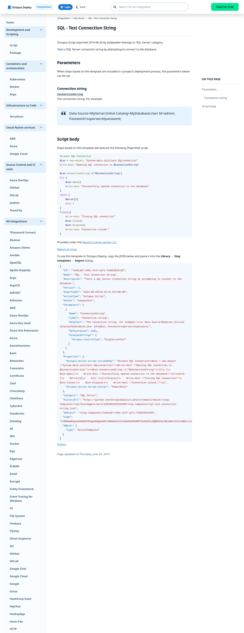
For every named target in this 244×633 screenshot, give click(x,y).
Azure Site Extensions (24, 330)
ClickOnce (16, 398)
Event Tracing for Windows (21, 499)
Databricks (17, 413)
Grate (13, 591)
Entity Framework (22, 489)
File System (17, 516)
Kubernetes (17, 79)
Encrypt (15, 481)
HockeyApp (17, 614)
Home (10, 22)
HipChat (15, 606)
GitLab (14, 195)
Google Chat (18, 569)
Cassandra (17, 368)
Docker (14, 87)
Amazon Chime (20, 247)
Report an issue (67, 249)
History (61, 444)
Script (14, 45)
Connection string (215, 98)
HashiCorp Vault (21, 599)
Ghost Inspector (20, 538)
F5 (11, 508)
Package (15, 53)
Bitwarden (17, 361)
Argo (13, 94)
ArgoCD (15, 285)
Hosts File (16, 621)
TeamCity (16, 210)
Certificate (17, 376)
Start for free (225, 7)
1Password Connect (23, 232)
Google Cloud (19, 154)
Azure (14, 146)
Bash (13, 353)
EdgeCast (16, 459)
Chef (13, 383)
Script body (209, 106)
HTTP (13, 629)
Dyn (12, 451)
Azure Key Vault (20, 323)
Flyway (14, 531)
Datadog (15, 421)
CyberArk (16, 406)
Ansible (15, 255)
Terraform (16, 116)
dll (11, 429)
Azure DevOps (19, 180)
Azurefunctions (20, 345)
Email (13, 474)
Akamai (15, 240)
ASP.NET (15, 293)
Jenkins (15, 203)
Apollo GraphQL (20, 270)
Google (14, 584)
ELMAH (14, 466)
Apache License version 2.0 (99, 242)
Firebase (15, 523)
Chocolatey (17, 391)
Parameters (209, 89)
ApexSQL (16, 262)
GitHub (14, 187)
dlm (12, 436)
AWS (13, 138)
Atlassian (16, 300)
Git (12, 546)
